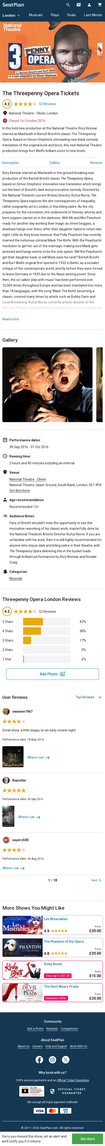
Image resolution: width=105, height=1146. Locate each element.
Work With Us (78, 1046)
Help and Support (56, 1046)
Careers (37, 1046)
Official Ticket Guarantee (73, 1080)
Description (10, 163)
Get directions (19, 490)
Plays (55, 15)
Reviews (96, 163)
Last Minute (93, 15)
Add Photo (49, 674)
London (12, 15)
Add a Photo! (35, 1028)
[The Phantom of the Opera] (72, 941)
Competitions (69, 1028)
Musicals (36, 15)
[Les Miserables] (72, 919)
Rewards (52, 1028)
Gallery (55, 163)
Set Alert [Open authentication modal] (88, 1139)
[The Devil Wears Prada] (72, 986)
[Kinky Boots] (72, 964)
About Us (23, 1046)
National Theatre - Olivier (27, 479)
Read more (10, 319)
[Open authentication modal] (89, 4)
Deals (71, 15)
